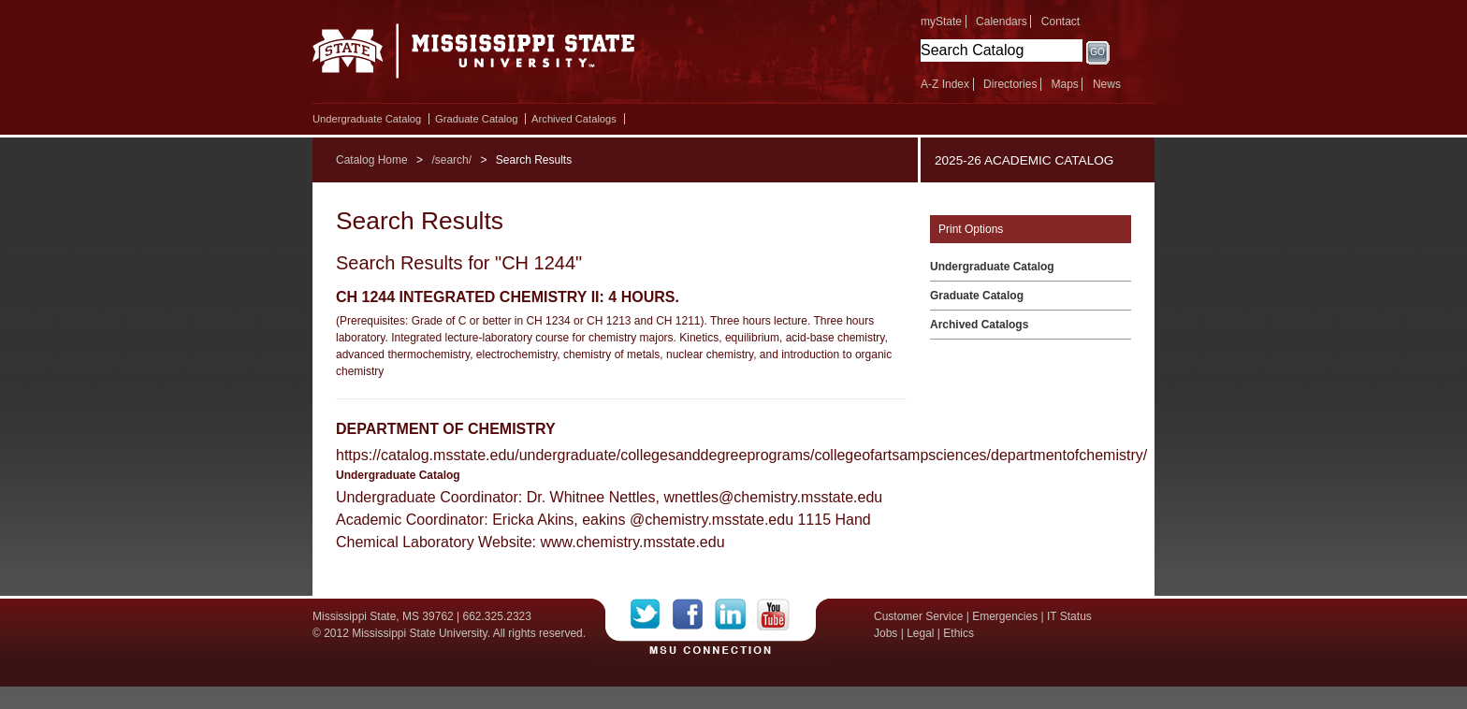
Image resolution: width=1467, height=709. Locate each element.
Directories (1010, 84)
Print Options (970, 229)
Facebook (694, 614)
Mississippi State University (473, 56)
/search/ (451, 159)
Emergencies (1005, 616)
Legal (920, 633)
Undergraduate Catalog (366, 118)
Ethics (958, 633)
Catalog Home (372, 159)
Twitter (652, 614)
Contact (1060, 21)
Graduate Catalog (476, 118)
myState (941, 21)
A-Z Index (945, 84)
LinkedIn (736, 614)
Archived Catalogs (574, 118)
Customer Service (918, 616)
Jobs (885, 633)
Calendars (1001, 21)
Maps (1064, 84)
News (1107, 84)
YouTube (773, 614)
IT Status (1069, 616)
